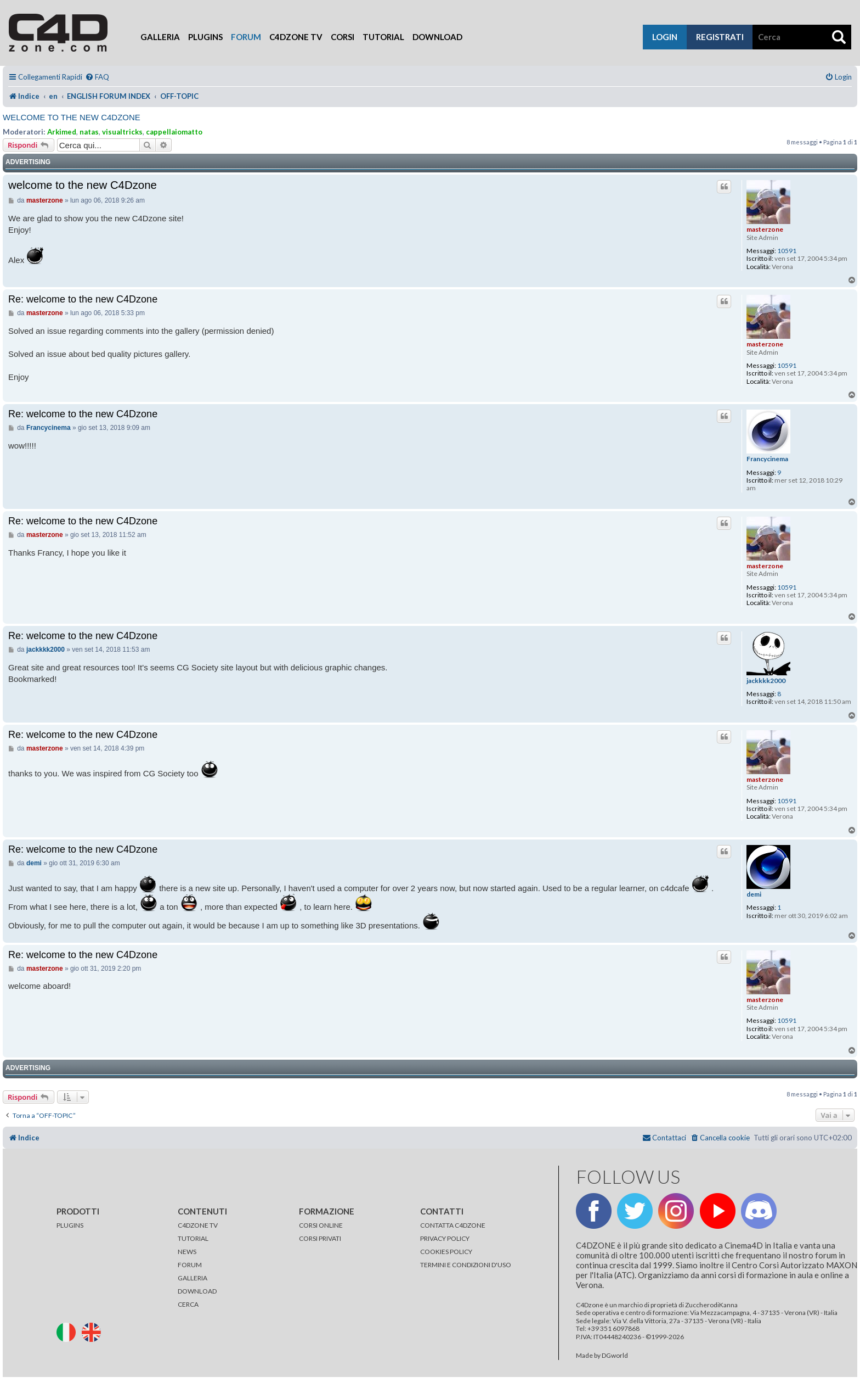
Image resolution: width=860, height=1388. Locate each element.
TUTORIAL (193, 1238)
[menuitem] (97, 77)
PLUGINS (69, 1225)
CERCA (188, 1304)
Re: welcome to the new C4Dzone (82, 299)
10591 (786, 251)
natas (89, 131)
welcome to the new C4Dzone (71, 117)
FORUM (190, 1265)
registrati (720, 37)
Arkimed (61, 131)
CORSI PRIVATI (320, 1238)
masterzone (764, 229)
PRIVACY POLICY (444, 1238)
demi (753, 894)
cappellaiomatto (174, 131)
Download (437, 37)
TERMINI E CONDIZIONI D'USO (465, 1265)
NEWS (187, 1251)
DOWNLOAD (197, 1291)
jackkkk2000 (765, 681)
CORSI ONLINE (321, 1225)
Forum (246, 37)
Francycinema (767, 459)
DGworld (615, 1355)
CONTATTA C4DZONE (452, 1225)
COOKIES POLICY (446, 1251)
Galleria (160, 37)
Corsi (342, 37)
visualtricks (122, 131)
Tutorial (383, 37)
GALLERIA (192, 1278)
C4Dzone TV (295, 37)
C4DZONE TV (198, 1225)
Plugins (205, 37)
